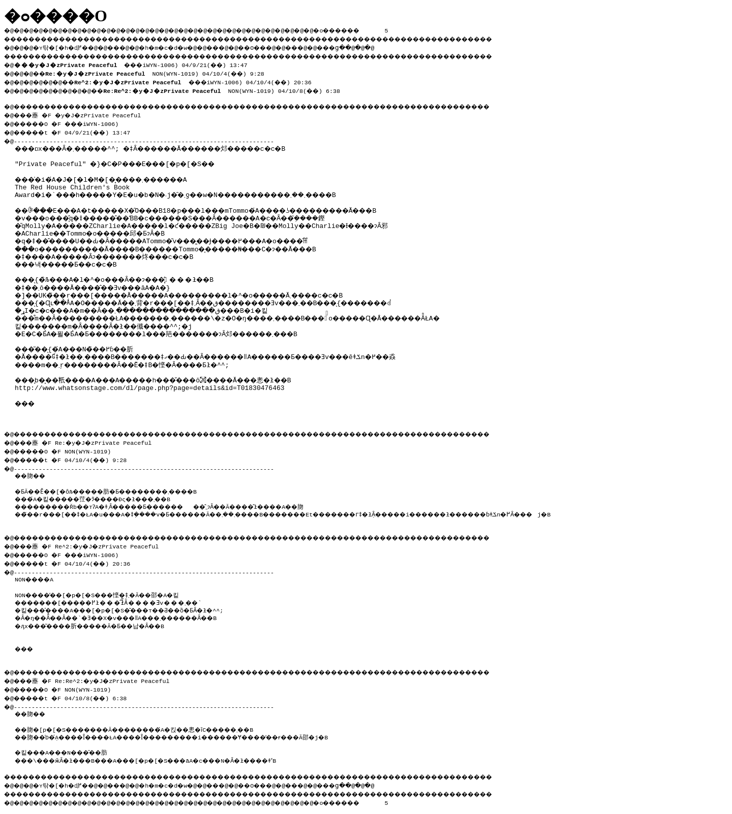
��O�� (280, 46)
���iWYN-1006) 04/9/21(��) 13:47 (134, 63)
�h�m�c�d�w (180, 46)
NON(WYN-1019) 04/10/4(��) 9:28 (160, 71)
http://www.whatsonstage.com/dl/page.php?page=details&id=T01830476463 (149, 375)
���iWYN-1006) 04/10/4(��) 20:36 (203, 79)
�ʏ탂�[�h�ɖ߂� (66, 46)
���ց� (369, 46)
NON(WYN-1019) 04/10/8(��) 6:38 (233, 87)
